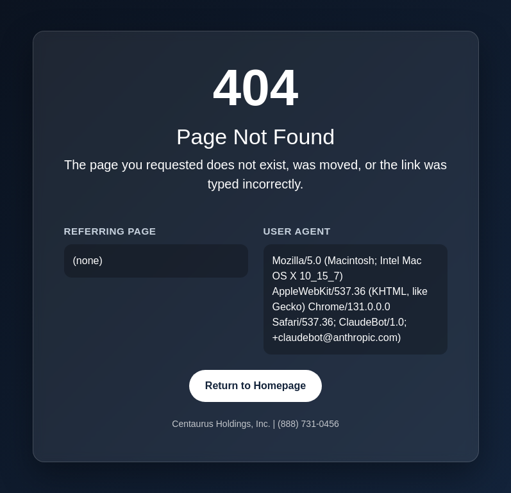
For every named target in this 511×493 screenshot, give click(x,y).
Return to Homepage (255, 385)
